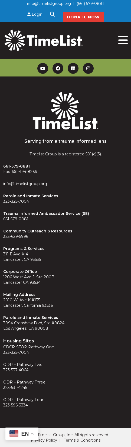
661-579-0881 (15, 218)
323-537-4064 (15, 370)
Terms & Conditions (82, 440)
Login (34, 14)
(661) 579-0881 (90, 3)
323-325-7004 (16, 201)
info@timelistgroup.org (49, 3)
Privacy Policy (44, 440)
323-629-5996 (15, 236)
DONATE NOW (83, 17)
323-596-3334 (15, 405)
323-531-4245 (15, 387)
